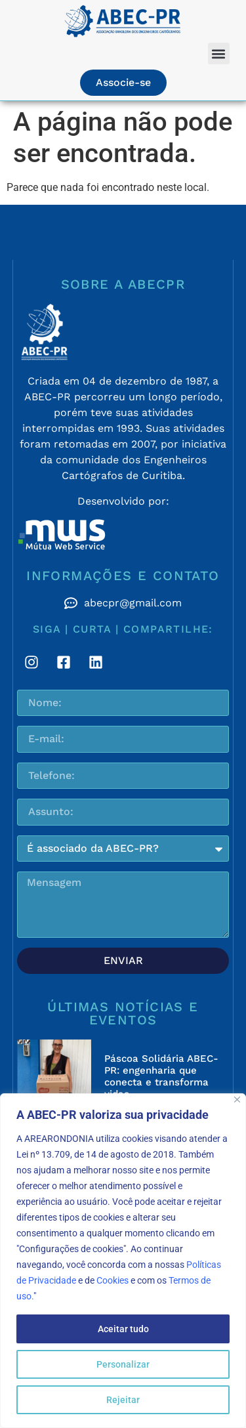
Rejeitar (123, 1400)
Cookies (112, 1280)
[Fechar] (237, 1099)
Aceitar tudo (123, 1329)
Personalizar (123, 1364)
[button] (219, 53)
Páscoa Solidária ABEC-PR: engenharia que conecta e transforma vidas (161, 1076)
